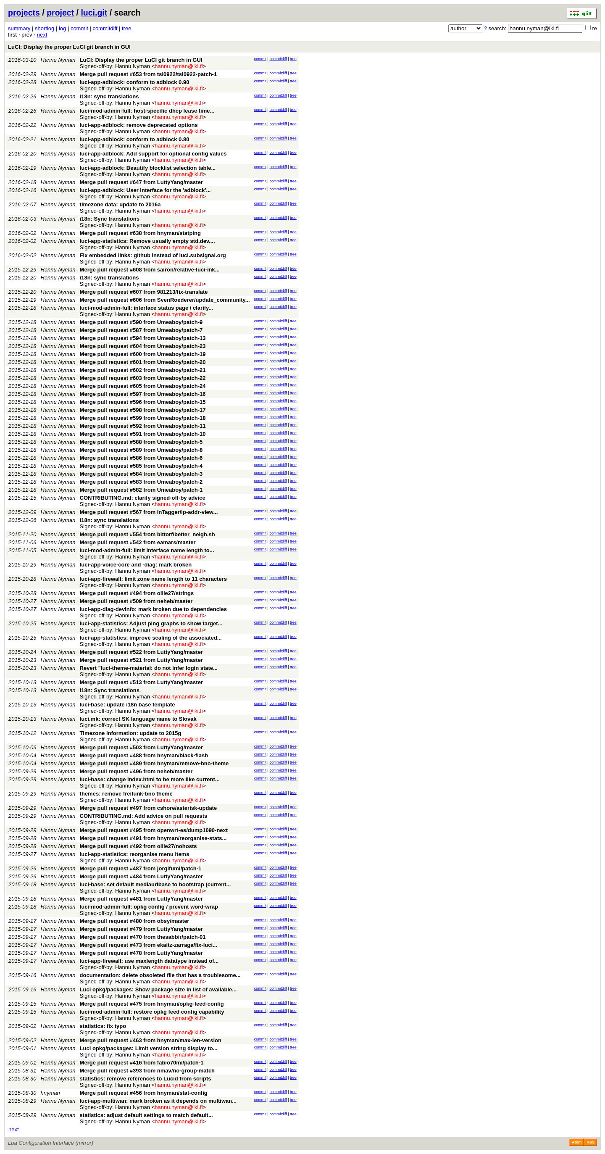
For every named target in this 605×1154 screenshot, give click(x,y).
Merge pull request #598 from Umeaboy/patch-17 (143, 410)
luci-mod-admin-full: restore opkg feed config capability (152, 1012)
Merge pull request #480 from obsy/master (134, 921)
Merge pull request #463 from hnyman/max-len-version (150, 1040)
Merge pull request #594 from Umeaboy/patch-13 (143, 338)
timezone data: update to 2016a (120, 204)
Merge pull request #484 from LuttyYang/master (141, 876)
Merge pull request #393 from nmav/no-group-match (147, 1070)
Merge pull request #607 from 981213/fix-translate (144, 292)
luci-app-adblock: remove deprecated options (139, 125)
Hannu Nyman (58, 60)
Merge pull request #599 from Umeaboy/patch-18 (143, 418)
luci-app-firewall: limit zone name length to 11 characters (153, 579)
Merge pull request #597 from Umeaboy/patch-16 (143, 394)
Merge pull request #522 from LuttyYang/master (141, 652)
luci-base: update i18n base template (127, 704)
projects (24, 12)
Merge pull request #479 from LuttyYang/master (141, 929)
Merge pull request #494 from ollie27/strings (137, 593)
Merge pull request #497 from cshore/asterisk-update (148, 808)
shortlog (44, 28)
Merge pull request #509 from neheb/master (136, 601)
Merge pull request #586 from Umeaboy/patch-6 (141, 458)
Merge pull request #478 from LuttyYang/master (141, 953)
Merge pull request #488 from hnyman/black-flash (144, 755)
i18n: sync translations (109, 96)
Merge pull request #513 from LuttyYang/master (141, 682)
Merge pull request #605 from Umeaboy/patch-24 (143, 386)
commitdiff (104, 28)
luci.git (94, 12)
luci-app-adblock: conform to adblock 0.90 (134, 82)
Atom (576, 1142)
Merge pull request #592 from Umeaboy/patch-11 (143, 426)
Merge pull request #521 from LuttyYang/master (141, 660)
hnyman (50, 1093)
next (42, 35)
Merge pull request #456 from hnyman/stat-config (144, 1093)
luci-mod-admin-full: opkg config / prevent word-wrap (149, 907)
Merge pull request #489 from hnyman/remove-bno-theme (154, 763)
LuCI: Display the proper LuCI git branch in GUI (69, 47)
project (60, 12)
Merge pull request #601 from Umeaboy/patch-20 (143, 362)
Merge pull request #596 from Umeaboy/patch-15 (143, 402)
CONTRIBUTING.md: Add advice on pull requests (144, 816)
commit (79, 28)
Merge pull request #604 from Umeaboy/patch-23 (143, 346)
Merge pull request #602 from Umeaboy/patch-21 (143, 370)
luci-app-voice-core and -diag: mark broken (136, 564)
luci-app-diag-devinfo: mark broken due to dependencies (153, 609)
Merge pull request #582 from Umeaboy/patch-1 (141, 490)
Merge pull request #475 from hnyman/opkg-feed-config (152, 1004)
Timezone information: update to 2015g (131, 733)
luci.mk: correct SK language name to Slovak (138, 719)
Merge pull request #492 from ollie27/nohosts (138, 846)
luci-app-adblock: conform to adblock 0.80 (134, 139)
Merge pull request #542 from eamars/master (138, 542)
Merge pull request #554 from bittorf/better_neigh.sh (147, 534)
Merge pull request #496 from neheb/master (136, 771)
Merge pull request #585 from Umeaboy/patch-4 (141, 466)
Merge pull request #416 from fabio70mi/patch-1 (142, 1062)
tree (126, 28)
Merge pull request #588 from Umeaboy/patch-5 (141, 442)
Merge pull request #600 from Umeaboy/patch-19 (143, 354)
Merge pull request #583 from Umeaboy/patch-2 (141, 482)
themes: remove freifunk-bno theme (126, 793)
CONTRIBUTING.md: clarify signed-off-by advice (142, 498)
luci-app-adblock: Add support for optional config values (153, 153)
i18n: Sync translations (109, 219)
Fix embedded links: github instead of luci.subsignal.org (153, 255)
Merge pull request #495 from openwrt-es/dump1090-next (154, 830)
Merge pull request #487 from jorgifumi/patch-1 (141, 868)
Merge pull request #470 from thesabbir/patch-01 (143, 937)
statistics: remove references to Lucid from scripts (145, 1078)
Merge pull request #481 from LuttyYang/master (141, 899)
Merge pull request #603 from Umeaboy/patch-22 (143, 378)
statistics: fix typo (103, 1026)
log (62, 28)
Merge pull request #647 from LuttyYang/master (141, 182)
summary (19, 28)
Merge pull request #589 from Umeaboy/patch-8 (141, 450)
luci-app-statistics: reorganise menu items (134, 854)
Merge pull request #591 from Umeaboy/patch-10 (143, 434)
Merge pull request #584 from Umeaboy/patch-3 (141, 474)
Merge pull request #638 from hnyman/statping (140, 233)
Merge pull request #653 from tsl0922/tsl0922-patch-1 (148, 74)
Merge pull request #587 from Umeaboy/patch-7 (141, 330)
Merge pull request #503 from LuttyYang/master (141, 747)
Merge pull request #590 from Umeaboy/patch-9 (141, 322)
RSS (590, 1142)
